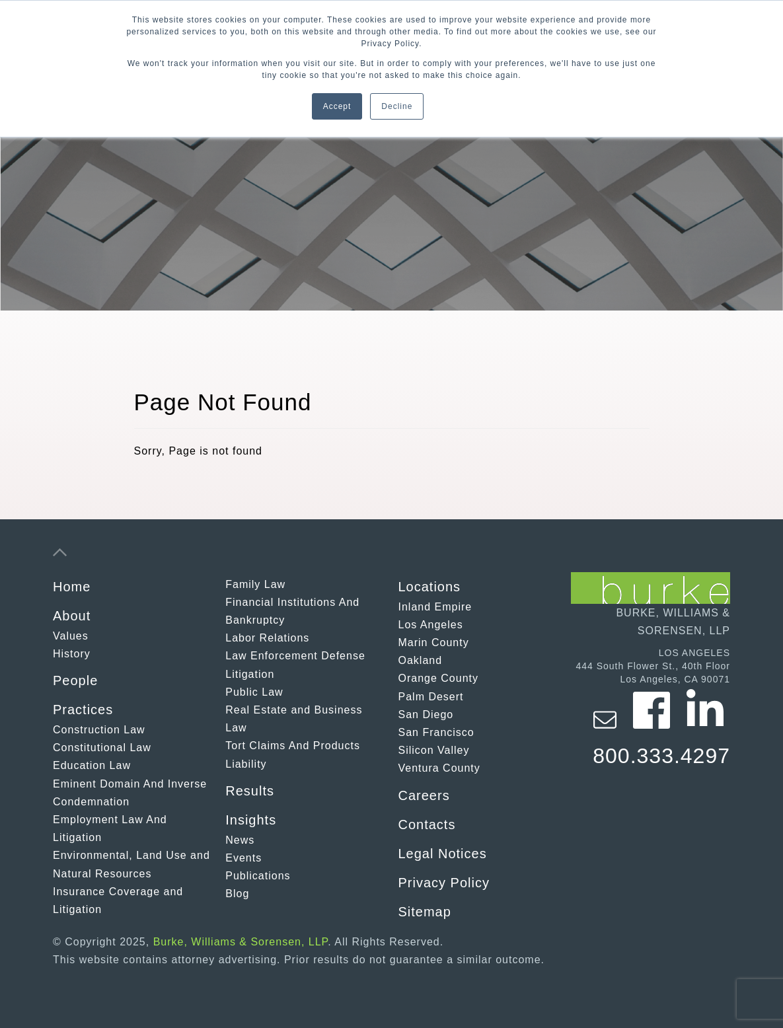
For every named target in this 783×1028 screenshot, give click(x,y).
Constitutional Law (102, 747)
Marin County (433, 642)
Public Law (254, 692)
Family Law (255, 584)
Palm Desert (431, 696)
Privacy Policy (444, 882)
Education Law (92, 765)
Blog (237, 893)
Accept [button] (337, 106)
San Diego (426, 714)
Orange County (438, 678)
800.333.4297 (661, 756)
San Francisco (436, 732)
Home (72, 586)
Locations (429, 586)
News (239, 840)
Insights (250, 820)
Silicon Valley (434, 750)
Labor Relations (267, 637)
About (72, 615)
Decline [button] (396, 106)
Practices (83, 709)
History (72, 653)
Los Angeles (430, 624)
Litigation (249, 674)
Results (249, 791)
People (75, 680)
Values (71, 636)
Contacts (427, 824)
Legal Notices (442, 853)
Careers (424, 795)
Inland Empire (435, 606)
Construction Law (99, 729)
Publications (257, 875)
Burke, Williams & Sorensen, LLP (240, 941)
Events (243, 857)
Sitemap (424, 911)
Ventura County (439, 768)
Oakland (420, 660)
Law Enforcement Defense (295, 655)
